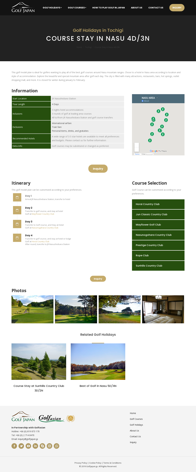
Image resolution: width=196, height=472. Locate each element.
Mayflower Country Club (43, 213)
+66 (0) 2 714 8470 (25, 435)
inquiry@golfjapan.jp (28, 439)
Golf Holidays (136, 424)
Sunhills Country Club (149, 265)
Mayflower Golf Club (148, 224)
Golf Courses (136, 418)
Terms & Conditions (112, 462)
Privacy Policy (81, 462)
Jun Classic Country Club (151, 214)
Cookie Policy (95, 462)
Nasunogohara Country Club (154, 235)
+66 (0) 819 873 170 (30, 431)
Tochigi (88, 47)
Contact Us (135, 436)
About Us (134, 430)
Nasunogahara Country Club (45, 227)
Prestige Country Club (149, 245)
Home (79, 47)
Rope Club (142, 255)
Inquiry (133, 442)
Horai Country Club (40, 241)
